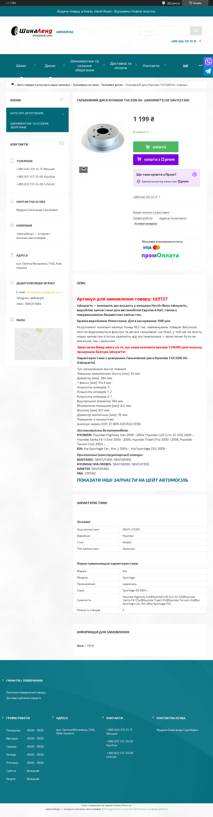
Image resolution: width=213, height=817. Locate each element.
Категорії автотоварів (26, 113)
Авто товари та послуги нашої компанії (43, 84)
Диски (50, 65)
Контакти (151, 65)
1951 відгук (173, 2)
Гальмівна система (86, 84)
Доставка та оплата (120, 65)
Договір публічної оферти (23, 698)
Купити (159, 147)
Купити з (159, 160)
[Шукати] (196, 30)
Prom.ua (126, 805)
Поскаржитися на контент (118, 808)
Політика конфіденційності (152, 808)
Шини (21, 65)
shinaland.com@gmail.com (44, 292)
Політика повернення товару (26, 692)
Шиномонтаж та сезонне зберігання (84, 65)
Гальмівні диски (112, 84)
